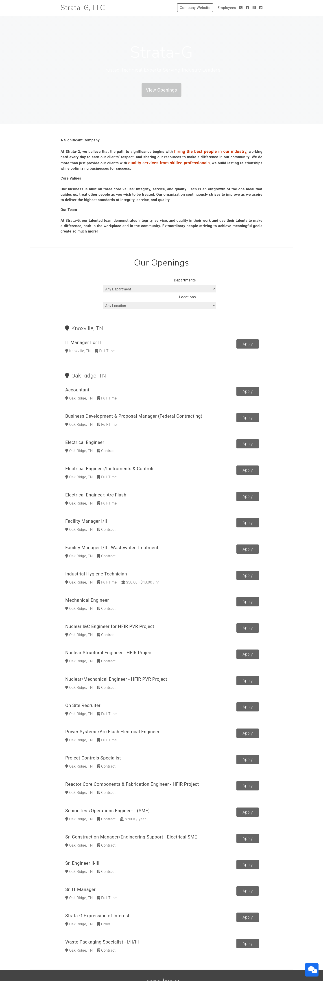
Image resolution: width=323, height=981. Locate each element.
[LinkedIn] (261, 8)
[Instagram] (254, 8)
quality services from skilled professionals (169, 162)
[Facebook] (247, 8)
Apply (247, 333)
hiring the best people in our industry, (211, 151)
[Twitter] (241, 8)
